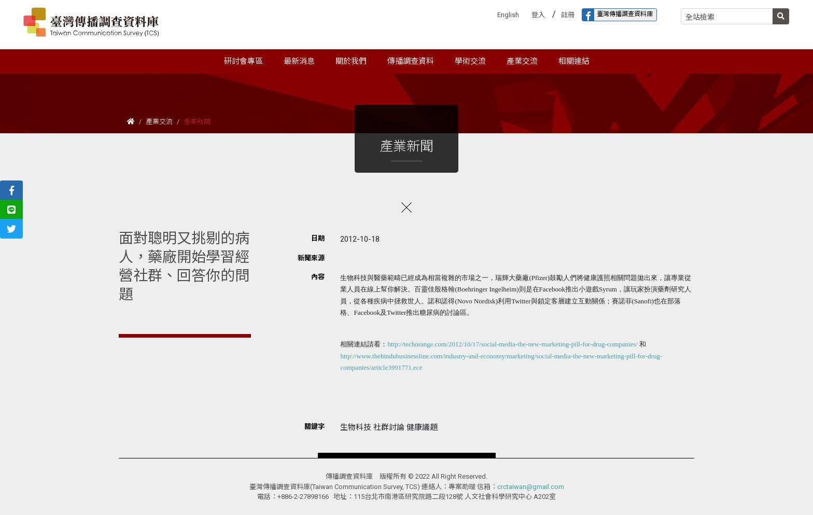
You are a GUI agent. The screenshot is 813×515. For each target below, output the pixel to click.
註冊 (567, 15)
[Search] (727, 16)
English (508, 15)
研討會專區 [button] (243, 61)
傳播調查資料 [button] (410, 61)
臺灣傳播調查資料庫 (617, 15)
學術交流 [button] (470, 61)
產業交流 (159, 122)
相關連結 (574, 61)
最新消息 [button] (299, 61)
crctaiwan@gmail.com (530, 487)
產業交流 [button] (522, 61)
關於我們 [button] (351, 61)
